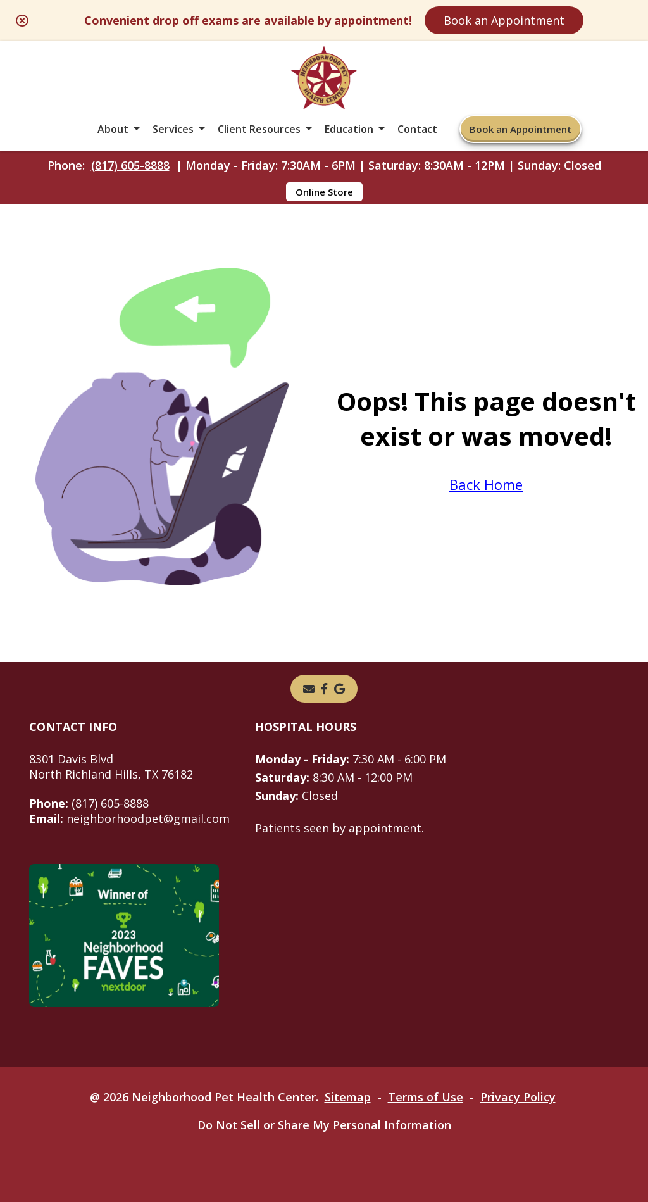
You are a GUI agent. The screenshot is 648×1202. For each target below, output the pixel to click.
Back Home (486, 484)
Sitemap (348, 1097)
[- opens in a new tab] (324, 688)
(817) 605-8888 (130, 165)
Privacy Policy (518, 1097)
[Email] (309, 688)
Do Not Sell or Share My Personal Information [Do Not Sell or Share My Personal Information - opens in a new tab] (324, 1124)
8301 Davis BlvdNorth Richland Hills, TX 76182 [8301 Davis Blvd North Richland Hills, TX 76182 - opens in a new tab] (111, 766)
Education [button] (349, 129)
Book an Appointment (504, 20)
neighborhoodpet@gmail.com (129, 818)
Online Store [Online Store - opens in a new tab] (324, 191)
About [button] (112, 129)
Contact (417, 129)
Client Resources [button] (259, 129)
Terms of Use (425, 1097)
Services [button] (173, 129)
